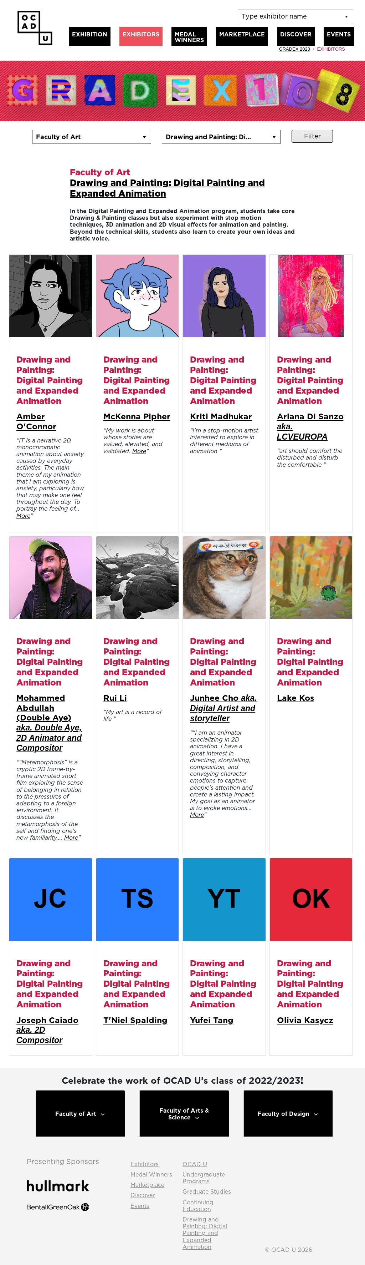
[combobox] (85, 136)
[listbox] (295, 16)
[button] (144, 136)
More (23, 516)
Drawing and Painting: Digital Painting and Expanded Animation (167, 187)
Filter (312, 136)
